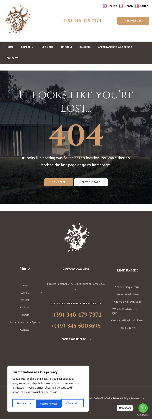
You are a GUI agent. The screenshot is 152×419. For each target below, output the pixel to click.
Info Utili (47, 47)
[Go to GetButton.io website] (143, 415)
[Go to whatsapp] (143, 408)
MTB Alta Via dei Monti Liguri (124, 311)
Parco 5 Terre (127, 327)
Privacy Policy (120, 398)
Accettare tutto (71, 403)
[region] (48, 390)
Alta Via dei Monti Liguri (127, 301)
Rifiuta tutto (46, 403)
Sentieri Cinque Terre (127, 287)
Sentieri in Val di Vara (127, 294)
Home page (59, 182)
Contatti (12, 58)
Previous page (91, 182)
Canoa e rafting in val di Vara (127, 320)
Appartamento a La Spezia (115, 47)
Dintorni (66, 47)
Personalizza (23, 403)
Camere (27, 47)
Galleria (85, 47)
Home (10, 47)
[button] (133, 21)
